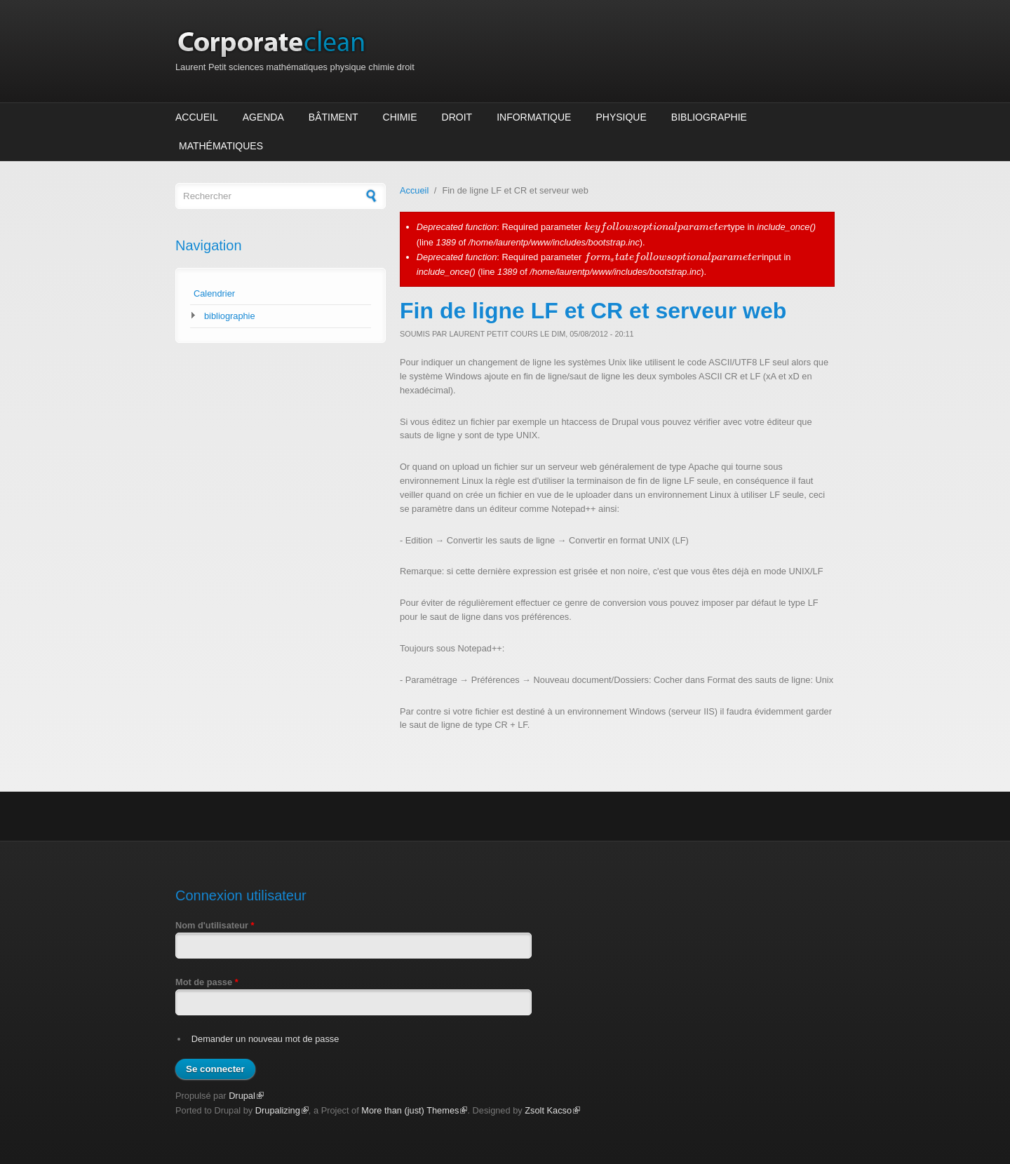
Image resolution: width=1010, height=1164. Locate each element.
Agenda (263, 117)
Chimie (400, 117)
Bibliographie (709, 117)
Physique (620, 117)
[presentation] (656, 227)
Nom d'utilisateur (215, 925)
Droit (457, 117)
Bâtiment (333, 117)
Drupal (246, 1095)
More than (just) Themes (414, 1110)
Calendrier (214, 293)
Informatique (534, 117)
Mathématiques (221, 145)
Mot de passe (206, 982)
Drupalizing (282, 1110)
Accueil (196, 117)
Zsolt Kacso (552, 1110)
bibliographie (229, 316)
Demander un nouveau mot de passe (265, 1039)
